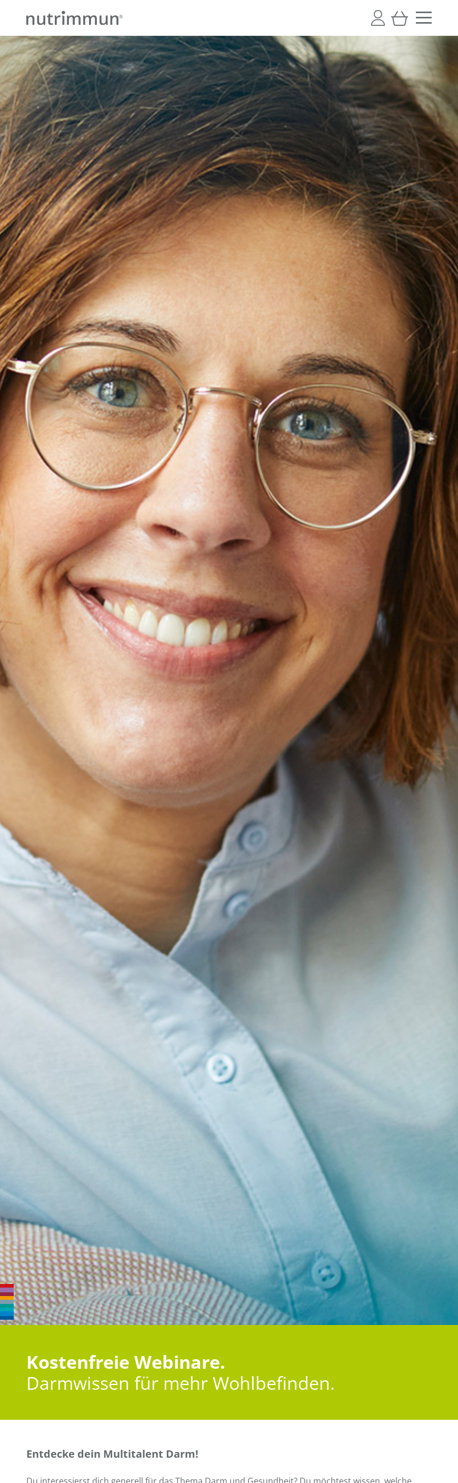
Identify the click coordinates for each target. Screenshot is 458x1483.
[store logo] (74, 18)
